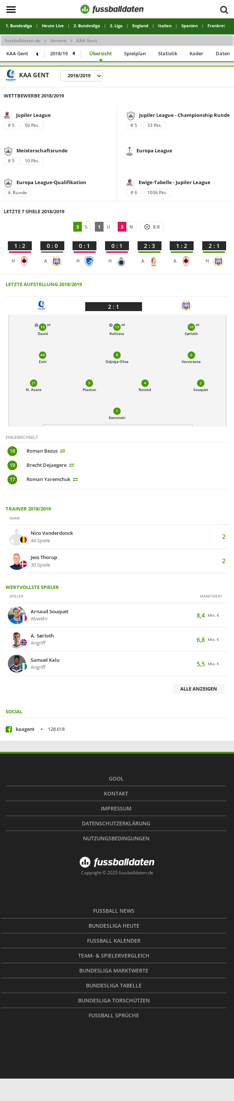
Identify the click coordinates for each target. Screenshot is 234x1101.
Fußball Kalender (114, 940)
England (140, 25)
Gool (116, 778)
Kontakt (116, 793)
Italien (165, 25)
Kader (196, 53)
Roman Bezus (42, 450)
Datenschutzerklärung (116, 823)
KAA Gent (17, 53)
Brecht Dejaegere (47, 465)
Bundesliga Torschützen (114, 1000)
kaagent (40, 729)
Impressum (116, 808)
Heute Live (53, 25)
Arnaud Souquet (49, 612)
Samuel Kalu (45, 660)
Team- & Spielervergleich (114, 955)
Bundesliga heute (114, 925)
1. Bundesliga (19, 25)
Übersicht (100, 53)
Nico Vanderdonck (52, 533)
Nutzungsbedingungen (116, 838)
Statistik (167, 53)
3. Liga (116, 25)
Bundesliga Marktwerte (113, 970)
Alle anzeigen (198, 688)
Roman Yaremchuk (48, 479)
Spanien (189, 25)
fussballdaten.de (22, 40)
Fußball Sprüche (114, 1015)
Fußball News (114, 910)
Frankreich (218, 25)
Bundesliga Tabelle (114, 985)
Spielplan (135, 53)
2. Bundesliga (87, 25)
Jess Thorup (44, 558)
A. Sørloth (42, 636)
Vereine (58, 40)
